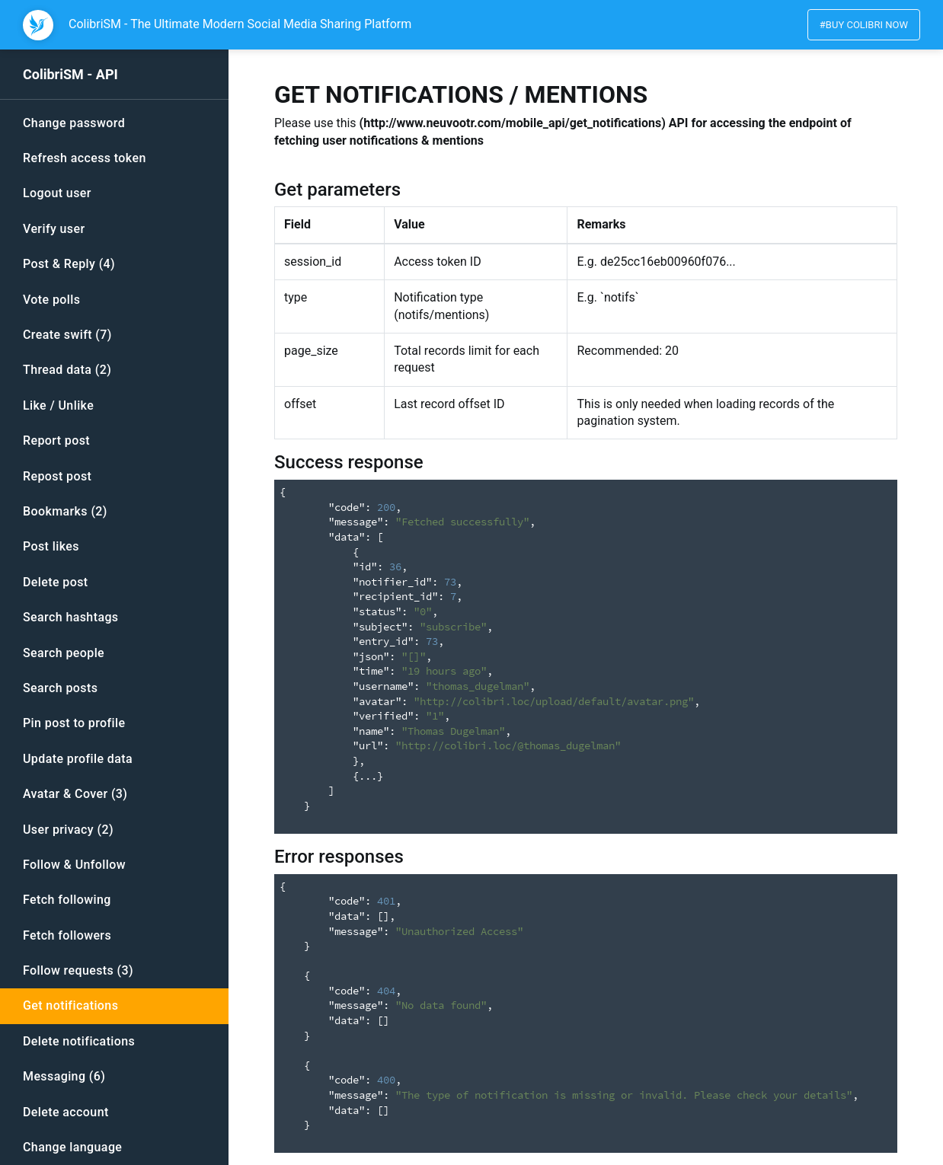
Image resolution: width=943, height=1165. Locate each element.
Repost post (57, 476)
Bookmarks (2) (65, 511)
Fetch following (67, 899)
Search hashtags (71, 617)
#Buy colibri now (864, 24)
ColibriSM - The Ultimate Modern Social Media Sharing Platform (240, 24)
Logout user (57, 193)
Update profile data (78, 759)
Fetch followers (67, 935)
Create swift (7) (67, 334)
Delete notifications (79, 1041)
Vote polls (51, 299)
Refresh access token (84, 158)
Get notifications (70, 1005)
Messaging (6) (64, 1076)
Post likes (51, 546)
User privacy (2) (68, 829)
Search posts (60, 688)
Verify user (54, 229)
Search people (63, 653)
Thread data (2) (67, 369)
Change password (74, 123)
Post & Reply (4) (69, 264)
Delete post (55, 582)
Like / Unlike (58, 405)
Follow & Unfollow (74, 864)
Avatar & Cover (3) (75, 794)
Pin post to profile (74, 723)
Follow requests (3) (78, 970)
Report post (56, 440)
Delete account (66, 1112)
